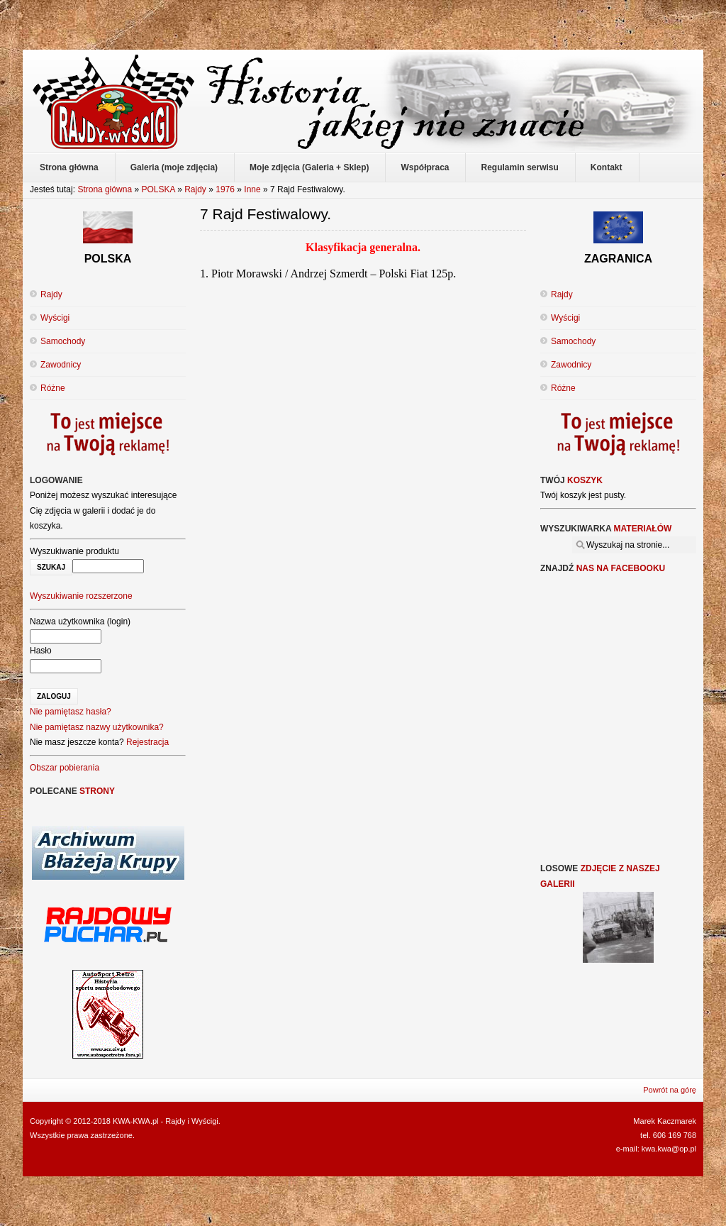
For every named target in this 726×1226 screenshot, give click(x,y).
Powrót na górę (669, 1090)
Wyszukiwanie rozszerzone (81, 596)
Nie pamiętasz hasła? (70, 712)
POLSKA (157, 189)
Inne (252, 189)
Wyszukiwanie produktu (74, 551)
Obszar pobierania (64, 768)
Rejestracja (147, 742)
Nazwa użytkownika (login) (80, 621)
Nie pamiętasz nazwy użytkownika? (97, 727)
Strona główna (104, 189)
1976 (225, 189)
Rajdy (195, 189)
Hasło (41, 651)
